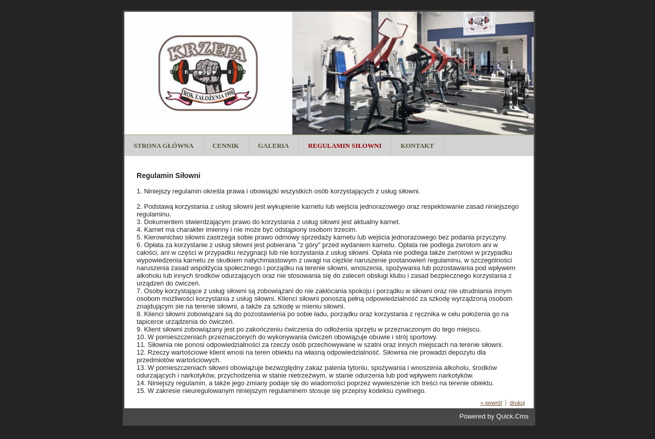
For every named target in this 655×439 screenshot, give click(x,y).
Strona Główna (163, 145)
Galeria (273, 145)
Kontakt (417, 145)
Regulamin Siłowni (345, 145)
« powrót (491, 403)
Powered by (494, 416)
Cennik (225, 145)
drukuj (517, 403)
